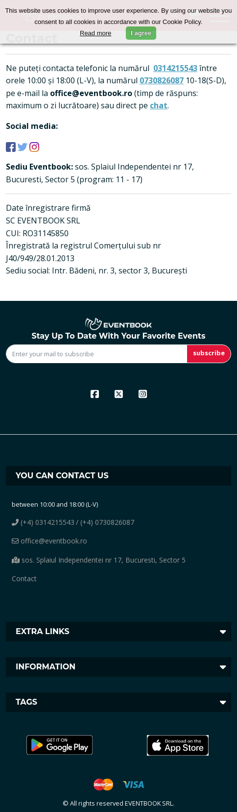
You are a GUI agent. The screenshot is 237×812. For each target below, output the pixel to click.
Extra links (43, 631)
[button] (59, 745)
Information (45, 666)
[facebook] (95, 393)
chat (158, 105)
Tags (26, 702)
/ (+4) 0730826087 (105, 522)
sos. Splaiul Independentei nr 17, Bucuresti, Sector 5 (99, 560)
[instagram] (143, 393)
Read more (95, 33)
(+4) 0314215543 (43, 522)
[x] (119, 393)
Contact (24, 578)
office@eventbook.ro (49, 540)
